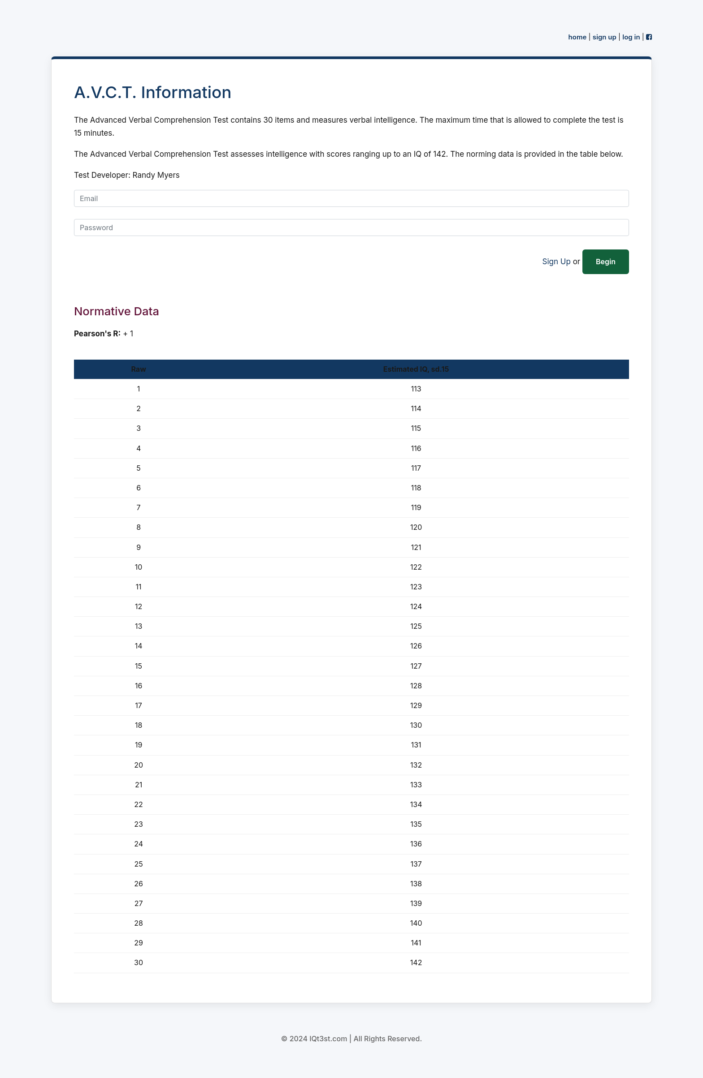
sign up (604, 37)
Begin (606, 261)
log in (631, 37)
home (577, 37)
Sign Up (556, 261)
